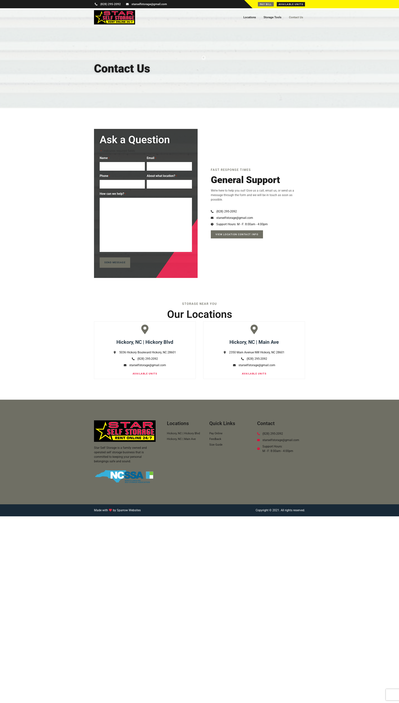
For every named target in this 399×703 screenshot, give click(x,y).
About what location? (162, 175)
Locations (249, 17)
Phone (105, 175)
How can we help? (113, 192)
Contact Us (296, 17)
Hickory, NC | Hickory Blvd (184, 430)
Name (104, 158)
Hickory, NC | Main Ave (182, 436)
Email (151, 158)
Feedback (215, 436)
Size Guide (216, 442)
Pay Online (216, 430)
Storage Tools (272, 17)
